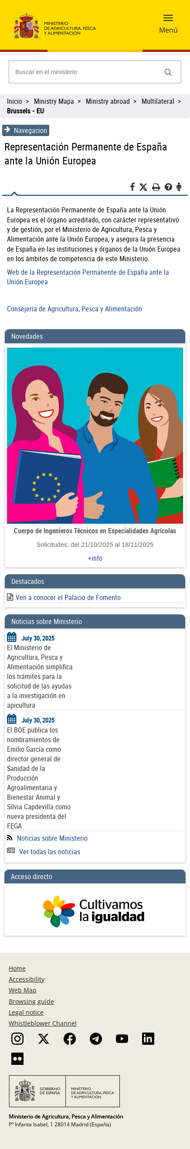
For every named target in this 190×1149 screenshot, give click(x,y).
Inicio (14, 101)
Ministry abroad (108, 101)
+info (95, 558)
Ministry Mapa (54, 101)
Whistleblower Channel (43, 1023)
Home (17, 968)
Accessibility (26, 979)
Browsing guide (31, 1001)
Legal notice (26, 1012)
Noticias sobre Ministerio (52, 838)
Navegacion (25, 130)
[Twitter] (145, 187)
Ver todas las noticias (43, 851)
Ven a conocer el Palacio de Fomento (68, 597)
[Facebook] (134, 188)
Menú (168, 30)
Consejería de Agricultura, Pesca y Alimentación (74, 309)
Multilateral (158, 101)
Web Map (23, 990)
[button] (168, 20)
